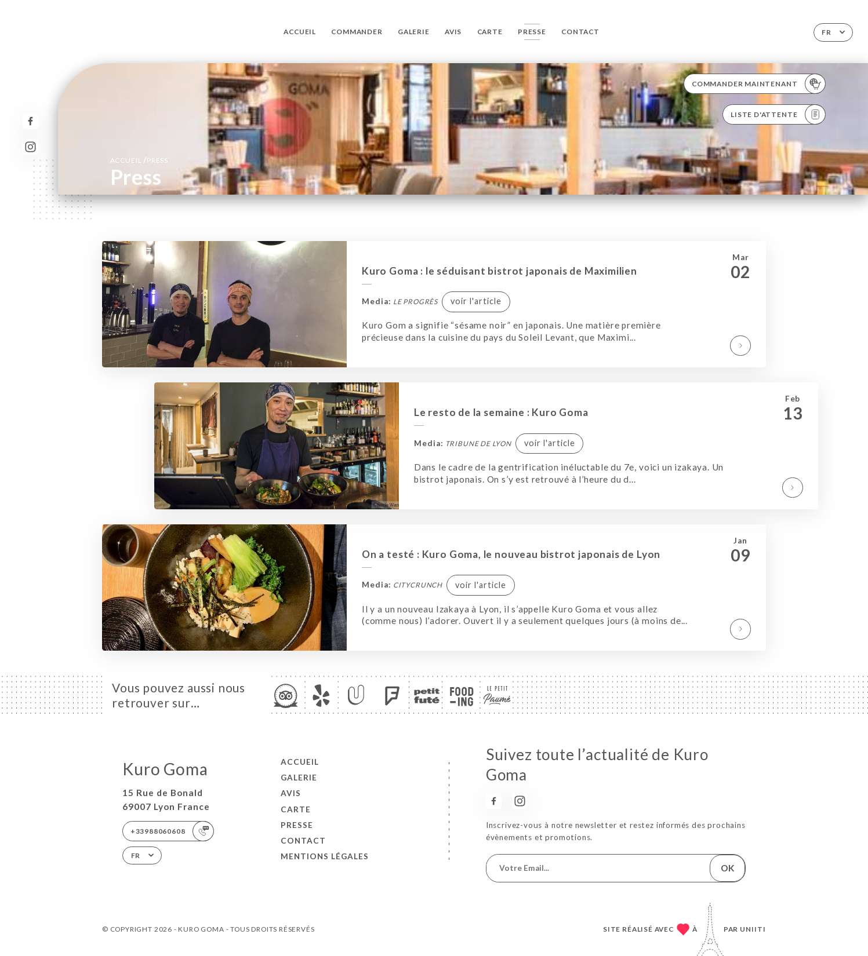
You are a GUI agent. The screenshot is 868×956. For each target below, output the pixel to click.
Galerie (414, 31)
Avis (453, 31)
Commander (356, 31)
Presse (532, 31)
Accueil (300, 31)
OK (727, 868)
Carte (490, 31)
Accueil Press (139, 160)
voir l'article (476, 301)
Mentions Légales (325, 856)
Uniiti (753, 929)
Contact (580, 31)
